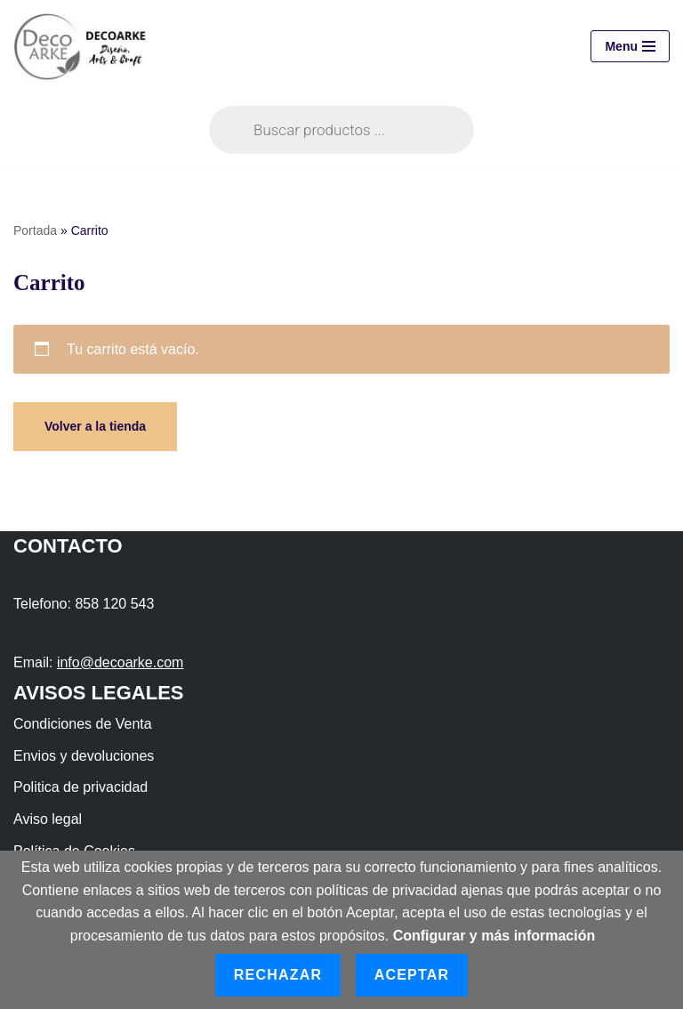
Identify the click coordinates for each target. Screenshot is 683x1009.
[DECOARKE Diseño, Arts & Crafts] (85, 46)
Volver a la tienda (95, 426)
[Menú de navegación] (630, 46)
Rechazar (278, 974)
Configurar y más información (494, 935)
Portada (35, 230)
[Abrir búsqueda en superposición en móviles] (341, 130)
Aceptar (412, 974)
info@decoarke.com (120, 662)
